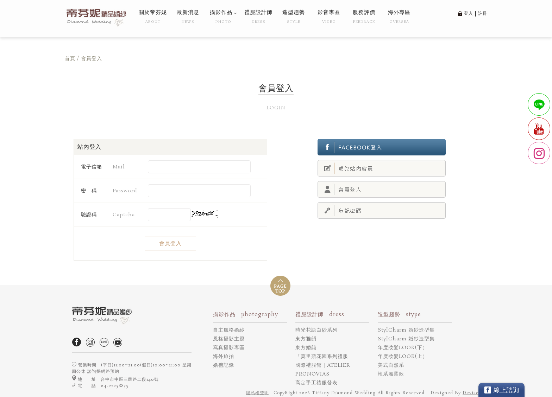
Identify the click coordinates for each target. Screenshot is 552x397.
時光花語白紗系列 (316, 330)
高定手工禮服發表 (316, 382)
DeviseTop (475, 393)
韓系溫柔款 (391, 374)
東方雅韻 (305, 338)
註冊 (482, 14)
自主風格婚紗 (229, 330)
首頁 (70, 58)
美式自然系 (391, 365)
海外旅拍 (223, 356)
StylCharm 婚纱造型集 (406, 330)
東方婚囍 (305, 347)
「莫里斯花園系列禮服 (321, 356)
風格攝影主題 (229, 338)
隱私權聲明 (257, 393)
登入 (468, 14)
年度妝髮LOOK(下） (403, 347)
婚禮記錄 (223, 365)
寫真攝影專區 (229, 347)
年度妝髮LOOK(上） (403, 356)
